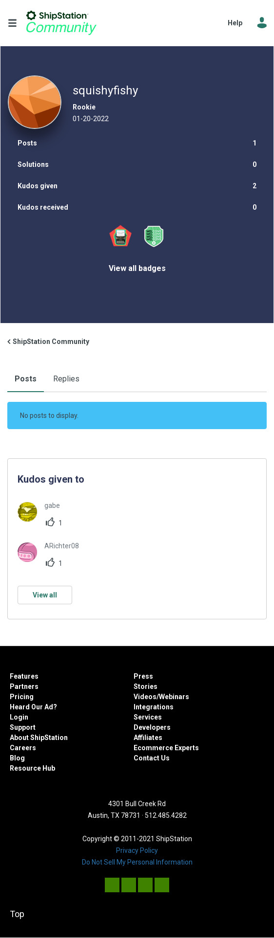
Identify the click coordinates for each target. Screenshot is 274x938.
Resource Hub (32, 768)
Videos (145, 697)
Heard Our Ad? (33, 707)
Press (143, 676)
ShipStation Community (61, 23)
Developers (152, 727)
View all (45, 595)
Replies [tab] (66, 378)
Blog (17, 758)
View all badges (137, 268)
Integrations (154, 707)
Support (23, 727)
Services (148, 717)
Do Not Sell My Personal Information (137, 862)
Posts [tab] (26, 378)
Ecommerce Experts (166, 748)
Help (235, 23)
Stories (145, 686)
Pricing (22, 697)
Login (19, 717)
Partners (24, 686)
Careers (23, 748)
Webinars (174, 697)
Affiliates (148, 737)
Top (17, 914)
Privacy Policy (137, 850)
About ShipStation (39, 737)
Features (24, 676)
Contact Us (152, 758)
